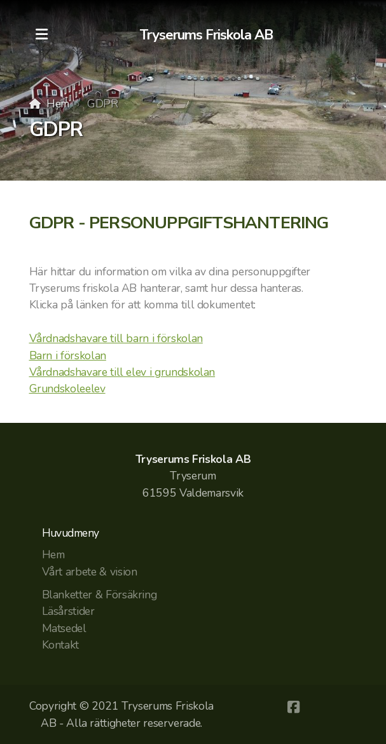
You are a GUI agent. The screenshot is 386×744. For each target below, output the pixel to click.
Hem (57, 103)
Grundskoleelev (67, 388)
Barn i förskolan (67, 355)
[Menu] (42, 35)
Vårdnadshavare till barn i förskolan (116, 338)
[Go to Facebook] (293, 707)
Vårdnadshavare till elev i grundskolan (122, 372)
